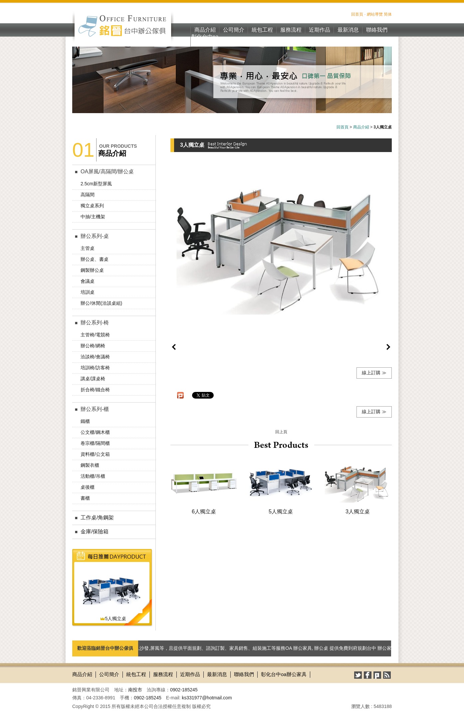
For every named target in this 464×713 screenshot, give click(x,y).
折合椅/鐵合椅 (95, 389)
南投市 (135, 689)
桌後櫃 (88, 487)
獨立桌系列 (92, 205)
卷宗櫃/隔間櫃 (95, 443)
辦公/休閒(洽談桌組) (101, 303)
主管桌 (88, 248)
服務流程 (291, 30)
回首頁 (357, 14)
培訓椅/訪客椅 (95, 367)
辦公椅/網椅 (93, 345)
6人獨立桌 (204, 511)
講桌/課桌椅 (93, 378)
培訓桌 (88, 292)
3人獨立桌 (358, 511)
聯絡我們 (376, 30)
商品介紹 (205, 30)
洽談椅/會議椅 (95, 356)
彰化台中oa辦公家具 (205, 40)
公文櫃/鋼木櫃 (95, 432)
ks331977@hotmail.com (207, 697)
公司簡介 (233, 30)
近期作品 (319, 30)
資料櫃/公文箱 (95, 454)
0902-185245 (184, 689)
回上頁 (281, 432)
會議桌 (88, 281)
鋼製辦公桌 (92, 270)
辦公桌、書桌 (95, 259)
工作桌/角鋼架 (97, 517)
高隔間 (88, 194)
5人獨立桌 (113, 618)
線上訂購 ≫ (374, 372)
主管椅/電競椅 (95, 334)
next (388, 347)
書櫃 (85, 498)
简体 (388, 14)
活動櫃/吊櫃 (93, 476)
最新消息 (348, 30)
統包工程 (262, 30)
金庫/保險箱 (95, 531)
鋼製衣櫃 (90, 465)
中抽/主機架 (93, 216)
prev (173, 347)
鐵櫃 (85, 421)
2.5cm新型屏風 (96, 183)
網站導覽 (375, 14)
